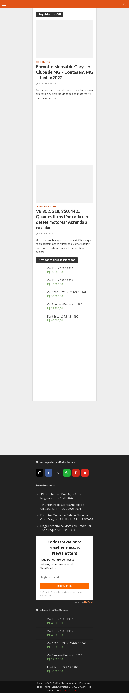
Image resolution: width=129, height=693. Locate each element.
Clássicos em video (47, 207)
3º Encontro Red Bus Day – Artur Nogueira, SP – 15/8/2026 (60, 496)
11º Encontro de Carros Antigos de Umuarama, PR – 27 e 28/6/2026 (62, 507)
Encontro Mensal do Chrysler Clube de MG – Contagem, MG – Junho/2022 (64, 72)
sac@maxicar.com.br (69, 690)
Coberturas (43, 62)
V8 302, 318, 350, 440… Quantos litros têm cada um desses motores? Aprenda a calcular (62, 219)
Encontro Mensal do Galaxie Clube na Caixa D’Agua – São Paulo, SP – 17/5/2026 (66, 517)
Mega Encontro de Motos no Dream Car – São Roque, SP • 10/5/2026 (65, 528)
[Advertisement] (64, 130)
